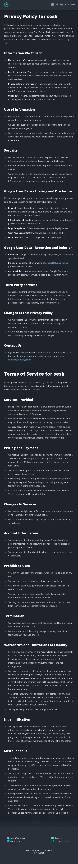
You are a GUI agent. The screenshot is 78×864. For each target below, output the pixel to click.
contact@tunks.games (56, 262)
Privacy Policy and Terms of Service (39, 850)
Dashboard (70, 4)
